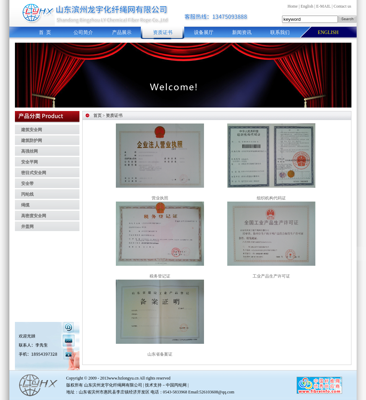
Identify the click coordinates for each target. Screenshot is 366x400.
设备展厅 (203, 32)
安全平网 (29, 162)
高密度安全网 (33, 215)
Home (293, 6)
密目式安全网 (33, 172)
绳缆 (25, 205)
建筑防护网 (31, 140)
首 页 (45, 32)
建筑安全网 (31, 129)
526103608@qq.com (217, 392)
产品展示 (121, 32)
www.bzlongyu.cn (123, 378)
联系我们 (280, 32)
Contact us (342, 6)
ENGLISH (328, 32)
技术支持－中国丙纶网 (166, 385)
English (306, 6)
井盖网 (27, 226)
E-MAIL (323, 6)
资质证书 (162, 32)
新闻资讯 (242, 32)
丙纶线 (27, 194)
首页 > (99, 115)
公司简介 (83, 32)
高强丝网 (29, 151)
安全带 (27, 183)
